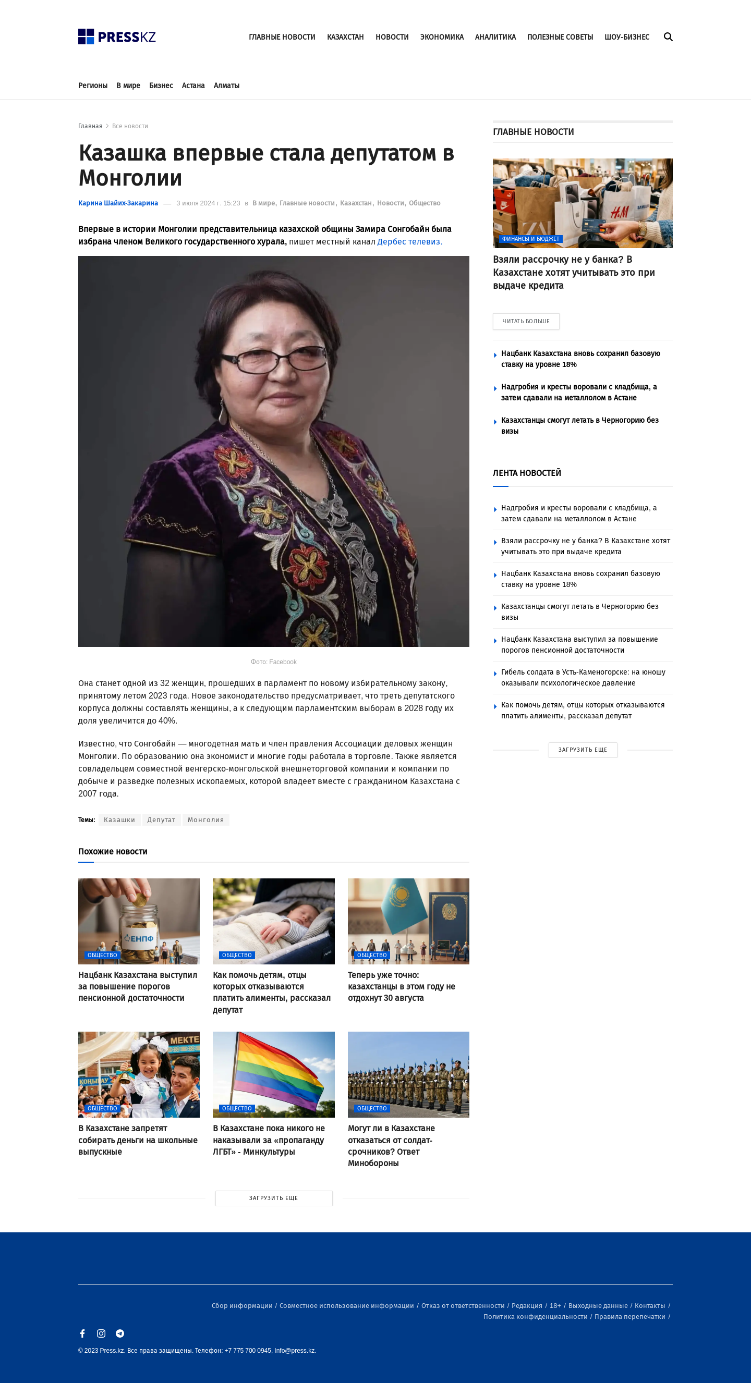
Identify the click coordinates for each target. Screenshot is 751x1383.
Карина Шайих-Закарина (118, 203)
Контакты (651, 1305)
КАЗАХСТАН (345, 37)
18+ (556, 1305)
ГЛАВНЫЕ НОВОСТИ (282, 37)
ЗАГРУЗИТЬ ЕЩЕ (273, 1198)
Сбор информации (243, 1305)
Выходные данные (598, 1305)
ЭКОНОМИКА (442, 37)
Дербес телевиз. (410, 242)
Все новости (130, 126)
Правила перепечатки (631, 1316)
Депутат (162, 820)
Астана (193, 85)
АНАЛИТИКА (495, 37)
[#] (117, 34)
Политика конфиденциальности (536, 1316)
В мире (128, 85)
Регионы (92, 85)
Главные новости (308, 203)
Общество (425, 203)
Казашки (120, 820)
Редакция (528, 1305)
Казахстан (356, 203)
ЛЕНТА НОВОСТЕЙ (527, 473)
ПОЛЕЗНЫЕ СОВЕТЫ (560, 37)
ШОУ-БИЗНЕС (626, 37)
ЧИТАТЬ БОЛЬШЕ (526, 321)
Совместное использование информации (348, 1305)
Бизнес (161, 85)
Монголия (206, 820)
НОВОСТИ (392, 37)
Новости (391, 203)
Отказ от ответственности (463, 1305)
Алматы (226, 85)
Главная (90, 126)
